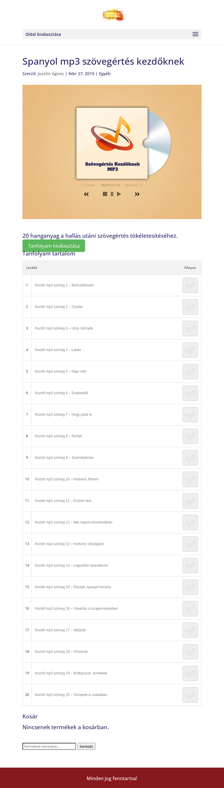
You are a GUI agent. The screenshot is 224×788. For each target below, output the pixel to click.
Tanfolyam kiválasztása (54, 245)
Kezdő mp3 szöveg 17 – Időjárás (60, 630)
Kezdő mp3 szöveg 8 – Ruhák (58, 436)
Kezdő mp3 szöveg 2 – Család (59, 307)
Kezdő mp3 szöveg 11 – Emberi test (63, 501)
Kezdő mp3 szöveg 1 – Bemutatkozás (64, 285)
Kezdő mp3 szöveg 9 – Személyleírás (64, 458)
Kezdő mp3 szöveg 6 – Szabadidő (61, 393)
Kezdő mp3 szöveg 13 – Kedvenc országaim (69, 544)
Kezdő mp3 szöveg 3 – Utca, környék (64, 328)
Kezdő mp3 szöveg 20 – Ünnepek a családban (71, 695)
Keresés (86, 746)
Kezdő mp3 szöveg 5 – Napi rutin (61, 371)
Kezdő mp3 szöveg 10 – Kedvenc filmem (66, 479)
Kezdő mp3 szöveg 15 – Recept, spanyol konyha (73, 587)
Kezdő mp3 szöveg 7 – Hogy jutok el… (65, 414)
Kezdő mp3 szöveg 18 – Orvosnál (61, 652)
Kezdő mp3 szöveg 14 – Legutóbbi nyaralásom (71, 565)
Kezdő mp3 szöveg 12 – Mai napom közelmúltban (73, 522)
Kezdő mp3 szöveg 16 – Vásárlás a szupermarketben (76, 609)
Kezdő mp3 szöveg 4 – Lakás (58, 350)
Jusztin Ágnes (51, 73)
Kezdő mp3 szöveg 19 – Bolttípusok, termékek (71, 673)
